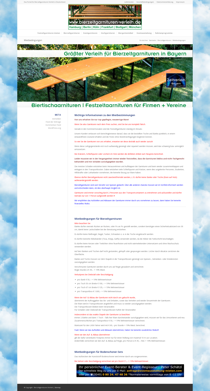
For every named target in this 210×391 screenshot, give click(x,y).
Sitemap (58, 387)
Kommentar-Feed (53, 125)
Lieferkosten (129, 2)
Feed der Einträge (53, 122)
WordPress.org (54, 128)
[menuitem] (129, 2)
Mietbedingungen (33, 40)
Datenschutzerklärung (165, 2)
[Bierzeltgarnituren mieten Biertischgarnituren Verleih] (105, 17)
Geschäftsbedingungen (145, 2)
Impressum (180, 2)
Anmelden (56, 119)
